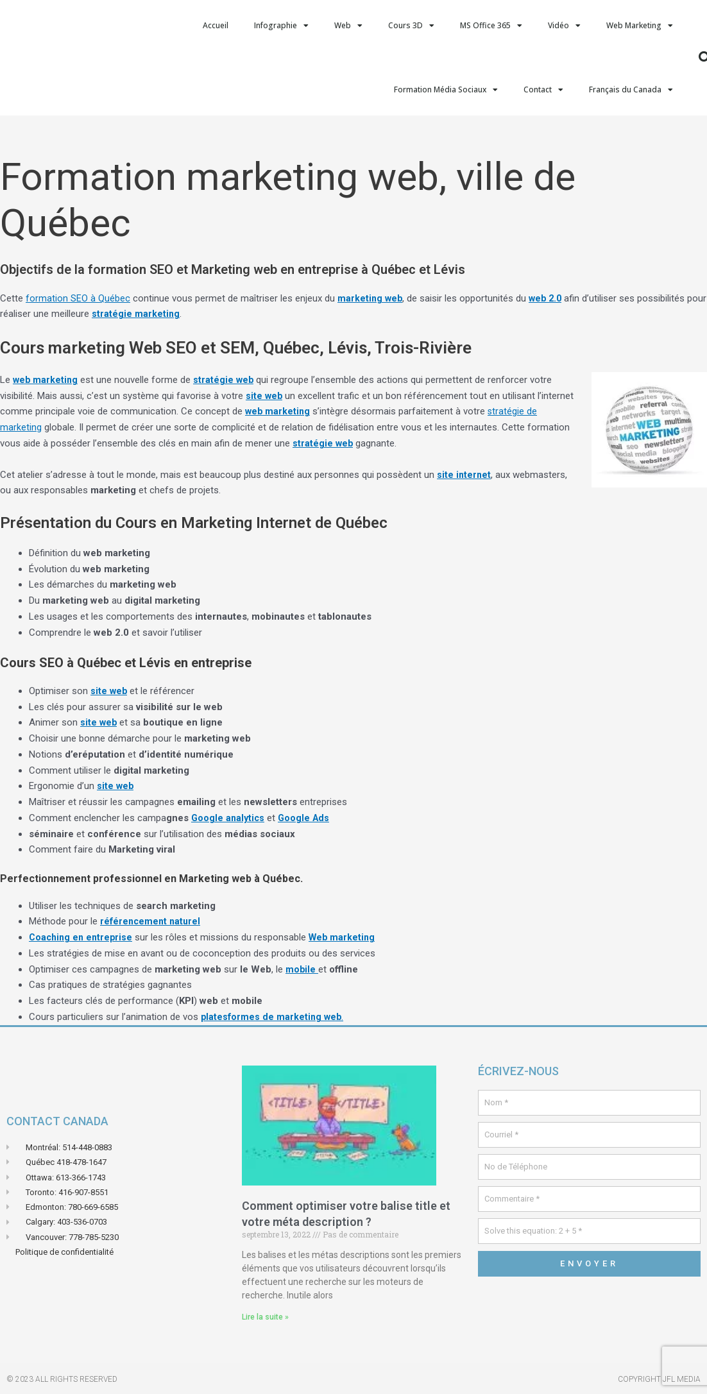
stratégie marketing (158, 313)
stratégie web (226, 380)
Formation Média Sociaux (446, 90)
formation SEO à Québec (78, 298)
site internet (464, 474)
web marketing (46, 380)
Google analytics (229, 818)
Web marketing (347, 937)
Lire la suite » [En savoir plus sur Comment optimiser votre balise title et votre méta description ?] (265, 1317)
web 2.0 (548, 298)
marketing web (370, 298)
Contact (543, 90)
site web (265, 396)
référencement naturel (152, 921)
